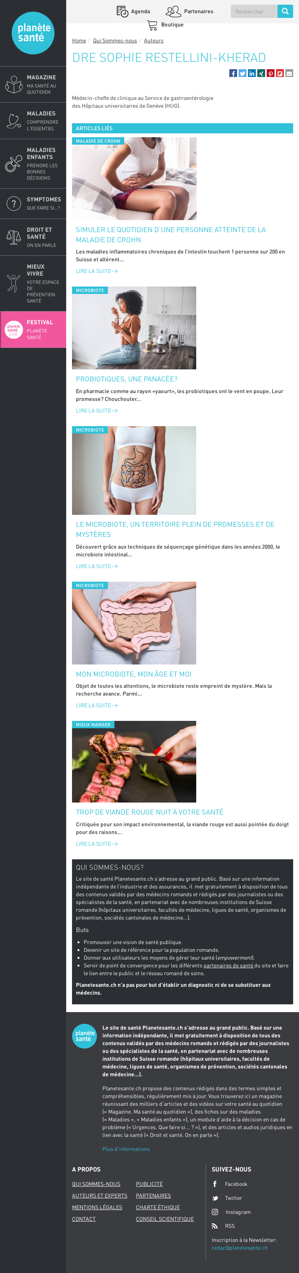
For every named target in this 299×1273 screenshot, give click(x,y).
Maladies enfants (44, 164)
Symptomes (44, 203)
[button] (233, 73)
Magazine (44, 84)
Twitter (227, 1198)
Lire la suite (97, 271)
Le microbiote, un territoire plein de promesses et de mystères (175, 529)
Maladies (44, 120)
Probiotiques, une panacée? (127, 378)
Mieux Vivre (44, 283)
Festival (44, 329)
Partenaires (198, 11)
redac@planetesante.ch (240, 1247)
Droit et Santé (44, 237)
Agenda (140, 11)
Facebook (230, 1184)
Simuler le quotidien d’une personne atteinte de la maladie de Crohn (171, 234)
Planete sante (33, 33)
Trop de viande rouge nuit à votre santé (149, 812)
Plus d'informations (126, 1148)
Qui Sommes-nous (115, 40)
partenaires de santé (229, 965)
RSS (223, 1226)
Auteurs (154, 40)
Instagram (231, 1211)
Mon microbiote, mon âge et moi (134, 674)
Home (79, 40)
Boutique (172, 24)
